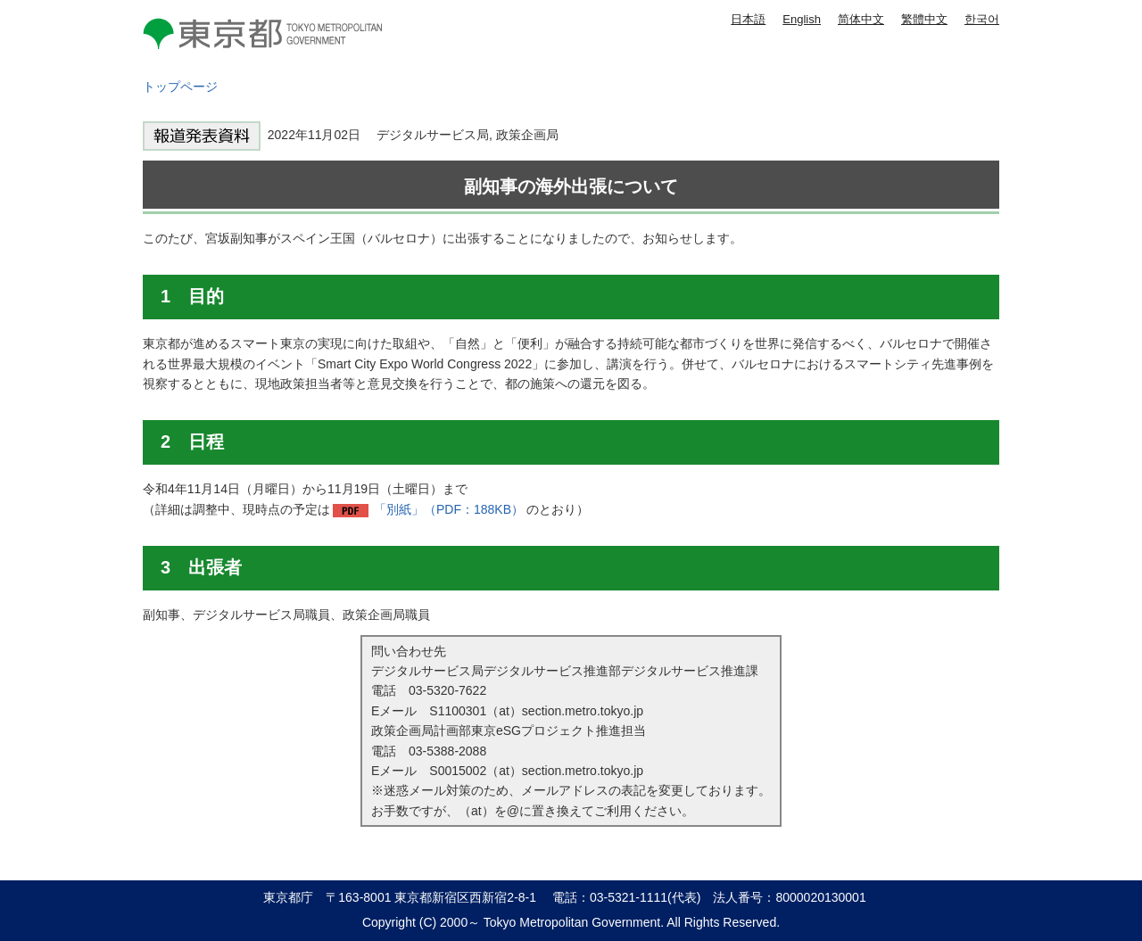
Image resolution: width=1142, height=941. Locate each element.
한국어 (981, 19)
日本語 (748, 19)
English (801, 19)
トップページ (180, 86)
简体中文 (861, 19)
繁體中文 (924, 19)
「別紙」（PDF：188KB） (449, 509)
